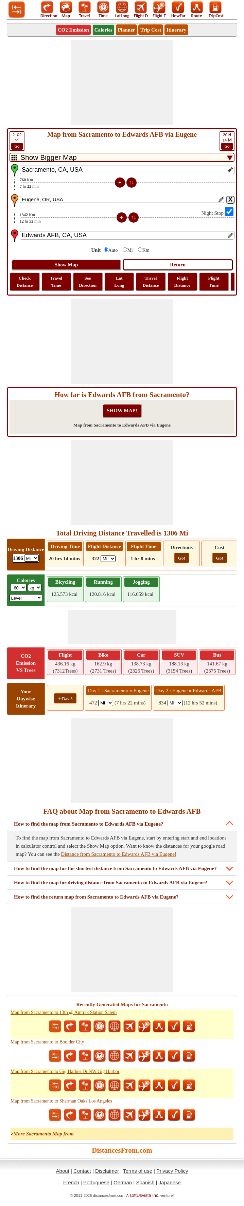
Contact (82, 1171)
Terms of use (137, 1171)
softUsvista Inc (143, 1195)
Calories (103, 30)
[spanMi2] (175, 703)
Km (146, 250)
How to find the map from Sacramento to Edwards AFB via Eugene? (88, 824)
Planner (126, 30)
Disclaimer (107, 1171)
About (62, 1171)
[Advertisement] (122, 82)
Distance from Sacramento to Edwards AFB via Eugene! (118, 854)
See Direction (88, 282)
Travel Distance (151, 282)
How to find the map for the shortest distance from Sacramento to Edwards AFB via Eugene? (115, 868)
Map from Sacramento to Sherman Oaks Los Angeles (61, 1101)
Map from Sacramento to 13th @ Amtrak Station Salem (64, 1012)
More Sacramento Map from (44, 1133)
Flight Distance (182, 282)
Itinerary (176, 30)
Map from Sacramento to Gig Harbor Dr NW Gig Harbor (65, 1071)
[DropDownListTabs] (122, 157)
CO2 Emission (73, 30)
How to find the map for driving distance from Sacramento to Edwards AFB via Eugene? (110, 882)
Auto (113, 250)
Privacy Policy (172, 1171)
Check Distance (25, 282)
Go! (181, 558)
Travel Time (56, 282)
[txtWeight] (18, 587)
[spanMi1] (105, 703)
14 (227, 141)
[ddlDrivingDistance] (31, 558)
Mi (17, 141)
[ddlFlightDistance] (108, 558)
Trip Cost (150, 30)
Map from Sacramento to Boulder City (47, 1041)
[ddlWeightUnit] (34, 587)
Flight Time (213, 282)
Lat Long (119, 282)
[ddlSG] (26, 597)
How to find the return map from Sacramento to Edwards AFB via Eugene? (96, 897)
